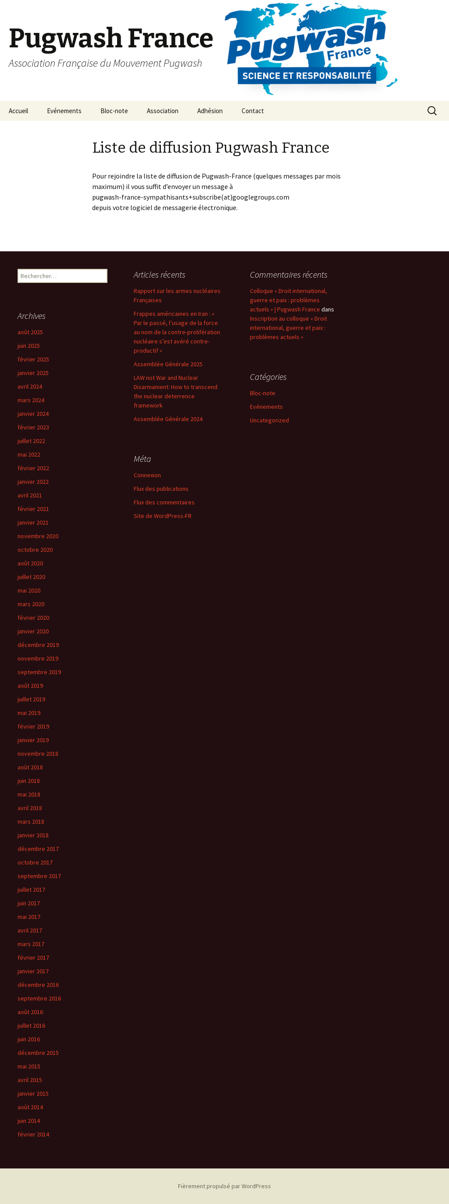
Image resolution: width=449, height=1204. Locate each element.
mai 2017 (29, 917)
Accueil (18, 111)
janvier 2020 (33, 631)
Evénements (64, 111)
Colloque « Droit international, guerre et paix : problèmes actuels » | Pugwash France (288, 300)
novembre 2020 (38, 536)
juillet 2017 (31, 889)
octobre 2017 (35, 862)
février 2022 (33, 468)
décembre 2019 (38, 645)
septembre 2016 (39, 998)
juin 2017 (29, 903)
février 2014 (33, 1134)
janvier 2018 (33, 835)
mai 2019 (29, 713)
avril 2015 (30, 1080)
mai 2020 (29, 590)
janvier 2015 (33, 1093)
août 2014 (30, 1107)
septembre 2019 (39, 672)
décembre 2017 (38, 849)
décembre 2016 (38, 985)
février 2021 (33, 509)
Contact (253, 111)
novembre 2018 (38, 753)
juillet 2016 (31, 1025)
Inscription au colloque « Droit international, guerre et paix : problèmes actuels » (288, 327)
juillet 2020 (31, 577)
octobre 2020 (35, 550)
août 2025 (30, 332)
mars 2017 (31, 944)
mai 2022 (29, 454)
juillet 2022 (31, 441)
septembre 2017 (39, 876)
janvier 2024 (33, 414)
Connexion (147, 475)
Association (162, 111)
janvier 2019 (33, 740)
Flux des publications (161, 489)
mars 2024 (31, 400)
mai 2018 (29, 794)
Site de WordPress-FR (163, 516)
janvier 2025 (33, 373)
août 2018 (30, 767)
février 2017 (33, 957)
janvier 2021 (33, 522)
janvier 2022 (33, 482)
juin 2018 (29, 781)
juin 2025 (29, 346)
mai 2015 (29, 1066)
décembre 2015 (38, 1053)
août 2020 (30, 563)
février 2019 (33, 726)
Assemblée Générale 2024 (168, 419)
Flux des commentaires (164, 502)
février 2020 (33, 618)
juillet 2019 (31, 699)
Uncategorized (269, 420)
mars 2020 (31, 604)
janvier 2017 (33, 971)
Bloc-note (114, 111)
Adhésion (210, 111)
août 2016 (30, 1012)
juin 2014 (29, 1121)
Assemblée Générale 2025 (168, 364)
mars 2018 (31, 821)
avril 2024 (30, 386)
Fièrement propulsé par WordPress (224, 1186)
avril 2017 (30, 930)
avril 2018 (30, 808)
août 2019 (30, 686)
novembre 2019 (38, 658)
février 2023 (33, 427)
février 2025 (33, 359)
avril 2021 (30, 495)
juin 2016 (29, 1039)
